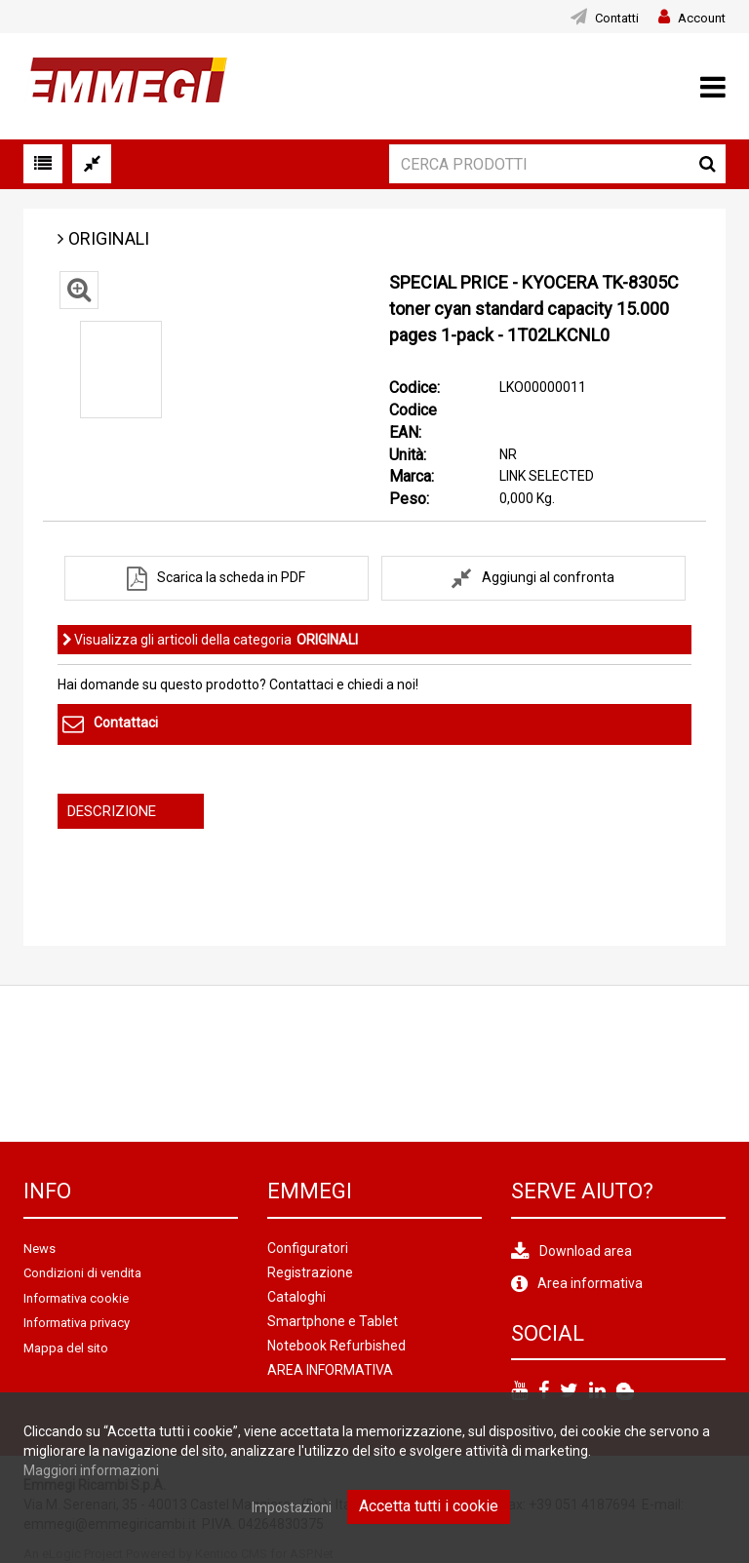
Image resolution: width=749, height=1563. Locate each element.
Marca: (411, 476)
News (39, 1248)
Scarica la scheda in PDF (231, 577)
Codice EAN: (413, 421)
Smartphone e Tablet (332, 1321)
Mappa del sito (65, 1348)
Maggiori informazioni (91, 1470)
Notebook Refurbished (336, 1345)
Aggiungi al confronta (548, 577)
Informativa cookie (76, 1298)
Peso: (409, 498)
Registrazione (310, 1272)
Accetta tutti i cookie (428, 1506)
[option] (121, 369)
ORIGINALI (108, 238)
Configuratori (307, 1248)
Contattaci (126, 723)
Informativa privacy (76, 1322)
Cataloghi (296, 1297)
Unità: (407, 455)
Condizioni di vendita (82, 1273)
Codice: (414, 387)
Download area (585, 1251)
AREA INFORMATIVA (330, 1370)
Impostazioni (292, 1507)
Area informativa (590, 1283)
